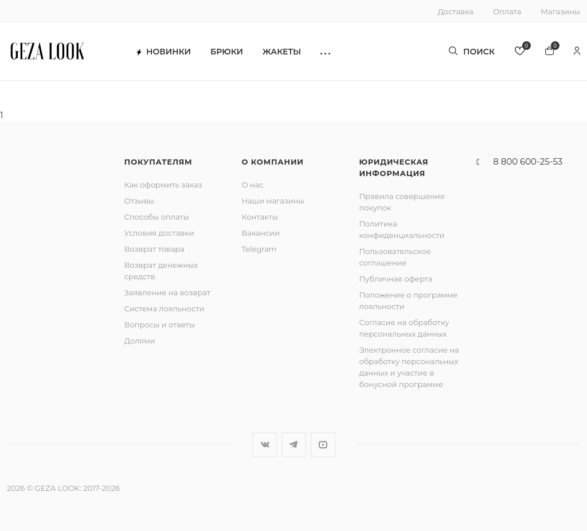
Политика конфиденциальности (401, 229)
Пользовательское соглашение (395, 257)
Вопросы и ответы (159, 324)
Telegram (259, 248)
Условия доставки (159, 232)
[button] (325, 52)
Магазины (560, 11)
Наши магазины (273, 200)
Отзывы (139, 200)
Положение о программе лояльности (408, 300)
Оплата (507, 11)
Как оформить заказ (163, 184)
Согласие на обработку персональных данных (404, 328)
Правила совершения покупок (401, 202)
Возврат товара (154, 248)
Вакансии (261, 232)
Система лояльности (164, 308)
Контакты (260, 216)
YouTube (323, 444)
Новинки (163, 52)
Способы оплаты (156, 216)
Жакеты (282, 52)
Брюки (226, 52)
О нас (253, 184)
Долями (139, 340)
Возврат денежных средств (161, 270)
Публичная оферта (395, 278)
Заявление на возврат (167, 292)
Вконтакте (264, 444)
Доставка (455, 11)
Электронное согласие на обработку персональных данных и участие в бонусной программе (409, 367)
